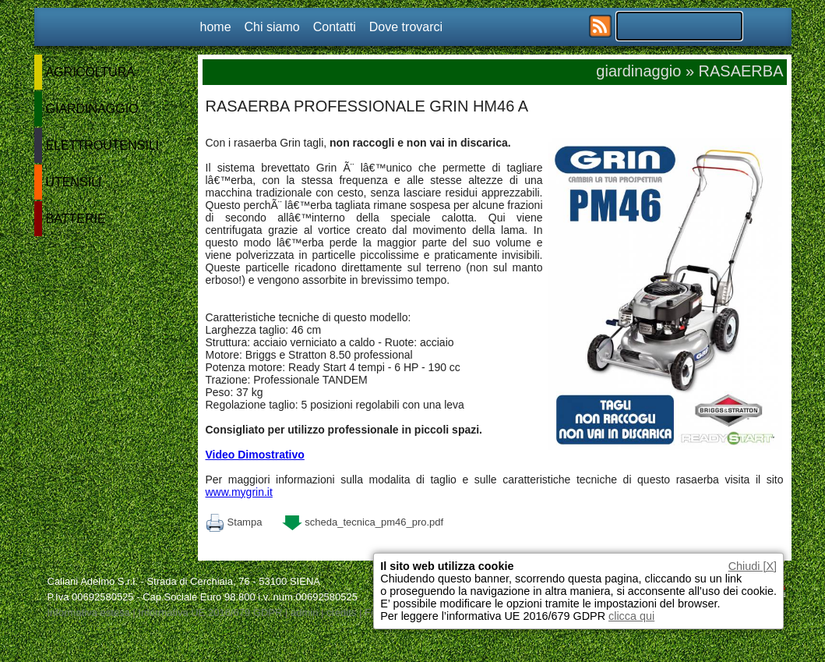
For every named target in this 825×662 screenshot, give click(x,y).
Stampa (234, 522)
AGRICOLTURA (90, 72)
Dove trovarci (405, 27)
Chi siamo (272, 27)
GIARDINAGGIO (92, 108)
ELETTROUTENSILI (103, 145)
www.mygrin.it (239, 492)
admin (304, 612)
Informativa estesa (89, 612)
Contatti (334, 27)
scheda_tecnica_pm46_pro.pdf (362, 522)
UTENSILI (74, 182)
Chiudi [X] (752, 566)
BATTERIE (76, 218)
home (215, 27)
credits (341, 612)
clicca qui (631, 616)
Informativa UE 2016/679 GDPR (210, 612)
